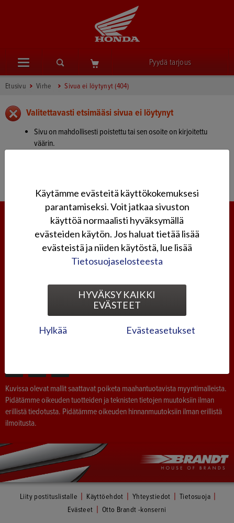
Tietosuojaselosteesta (117, 261)
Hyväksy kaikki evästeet (116, 300)
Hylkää (53, 330)
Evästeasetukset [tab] (160, 330)
